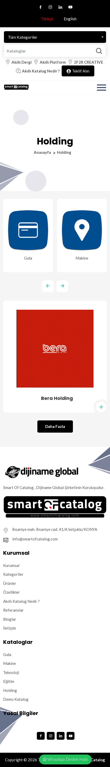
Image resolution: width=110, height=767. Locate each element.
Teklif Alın (78, 71)
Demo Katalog (15, 699)
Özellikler (11, 592)
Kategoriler (13, 574)
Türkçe (45, 18)
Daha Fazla (55, 426)
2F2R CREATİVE (88, 62)
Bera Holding (57, 398)
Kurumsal (11, 565)
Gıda (7, 654)
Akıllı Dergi (21, 62)
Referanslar (13, 610)
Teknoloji (11, 672)
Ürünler (9, 583)
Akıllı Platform (53, 62)
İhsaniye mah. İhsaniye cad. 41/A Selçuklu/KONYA (54, 529)
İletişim (9, 628)
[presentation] (48, 286)
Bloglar (9, 619)
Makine (9, 663)
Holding (10, 690)
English (68, 18)
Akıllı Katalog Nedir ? (41, 71)
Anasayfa (42, 152)
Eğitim (8, 681)
